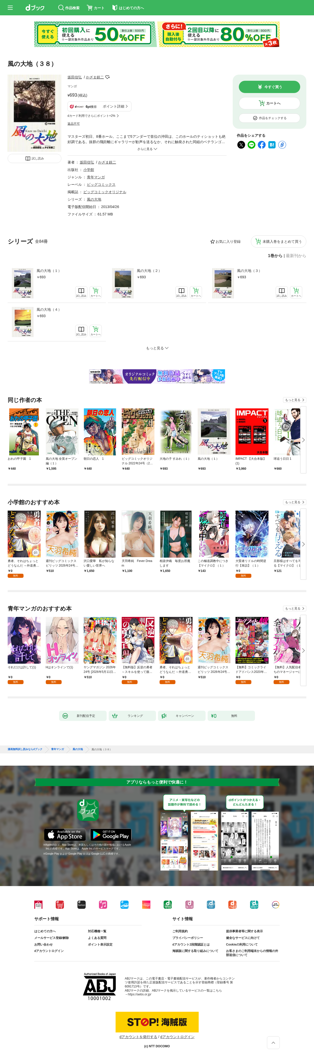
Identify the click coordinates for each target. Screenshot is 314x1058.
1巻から (275, 256)
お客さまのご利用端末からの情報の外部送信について (252, 953)
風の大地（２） (149, 271)
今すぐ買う (273, 87)
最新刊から (296, 256)
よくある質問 (97, 938)
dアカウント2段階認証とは (191, 944)
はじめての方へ (45, 931)
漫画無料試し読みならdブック (25, 749)
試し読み (38, 158)
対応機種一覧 (97, 931)
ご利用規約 (180, 931)
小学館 (88, 170)
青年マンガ (96, 177)
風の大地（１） (49, 271)
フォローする (107, 77)
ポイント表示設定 (100, 944)
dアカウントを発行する (138, 1037)
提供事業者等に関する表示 (244, 931)
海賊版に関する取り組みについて (195, 951)
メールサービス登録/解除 (51, 938)
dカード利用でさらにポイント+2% (91, 116)
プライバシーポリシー (187, 938)
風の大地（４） (49, 309)
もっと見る (292, 400)
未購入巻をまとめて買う (282, 241)
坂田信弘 (75, 77)
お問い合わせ (43, 944)
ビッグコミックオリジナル (104, 192)
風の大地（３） (249, 271)
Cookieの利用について (242, 944)
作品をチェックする (273, 118)
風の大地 (94, 199)
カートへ (273, 103)
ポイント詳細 (113, 106)
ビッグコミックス (101, 184)
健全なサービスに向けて (243, 938)
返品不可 (74, 123)
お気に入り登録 (228, 241)
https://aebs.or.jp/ (139, 994)
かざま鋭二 (95, 77)
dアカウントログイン (49, 951)
